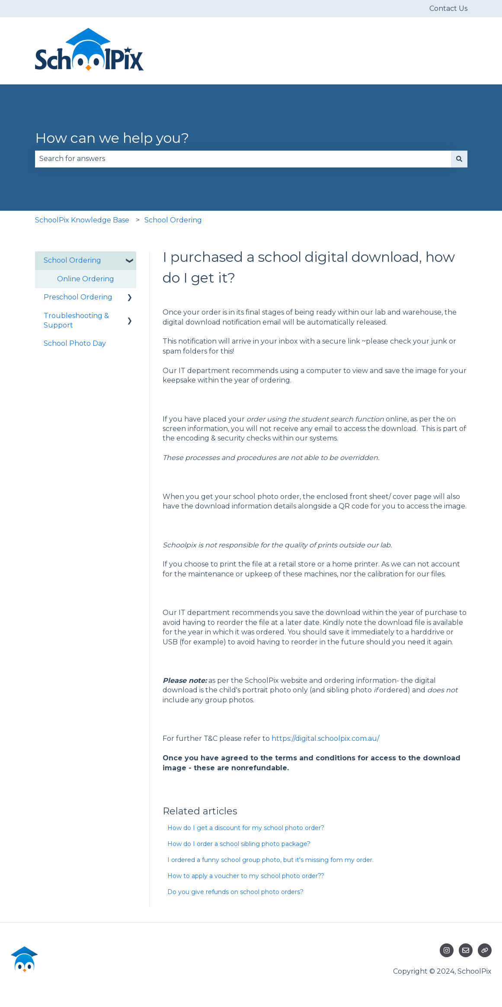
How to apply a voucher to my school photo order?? (245, 876)
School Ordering (173, 220)
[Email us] (466, 950)
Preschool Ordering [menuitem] (78, 297)
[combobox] (243, 159)
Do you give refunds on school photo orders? (235, 892)
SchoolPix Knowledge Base (82, 220)
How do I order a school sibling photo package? (238, 844)
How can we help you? (112, 137)
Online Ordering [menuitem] (85, 279)
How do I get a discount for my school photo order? (245, 828)
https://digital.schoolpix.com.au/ (325, 738)
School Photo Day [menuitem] (75, 343)
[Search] (459, 159)
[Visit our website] (485, 950)
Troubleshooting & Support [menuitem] (76, 320)
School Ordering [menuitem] (72, 260)
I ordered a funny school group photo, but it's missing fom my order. (270, 860)
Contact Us (448, 8)
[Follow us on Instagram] (447, 950)
